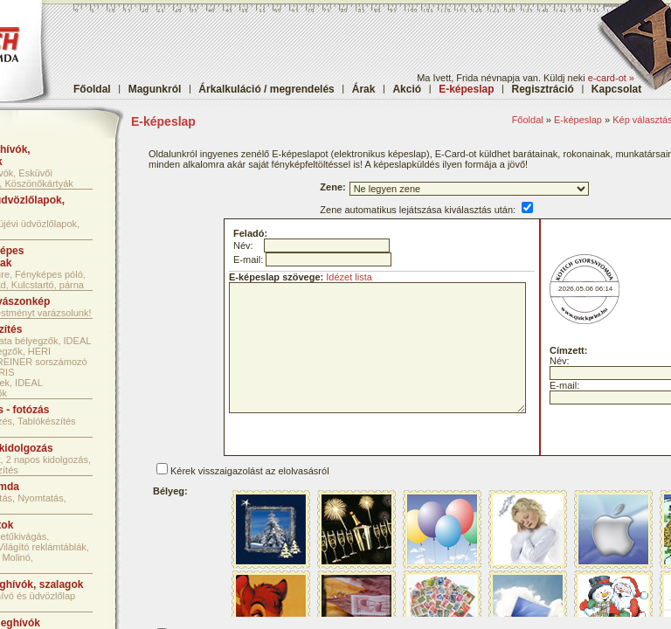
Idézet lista (349, 277)
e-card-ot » (611, 78)
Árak (364, 89)
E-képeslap (578, 119)
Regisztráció (543, 89)
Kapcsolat (616, 89)
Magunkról (155, 89)
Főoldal (92, 89)
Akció (406, 89)
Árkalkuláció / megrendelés (266, 89)
